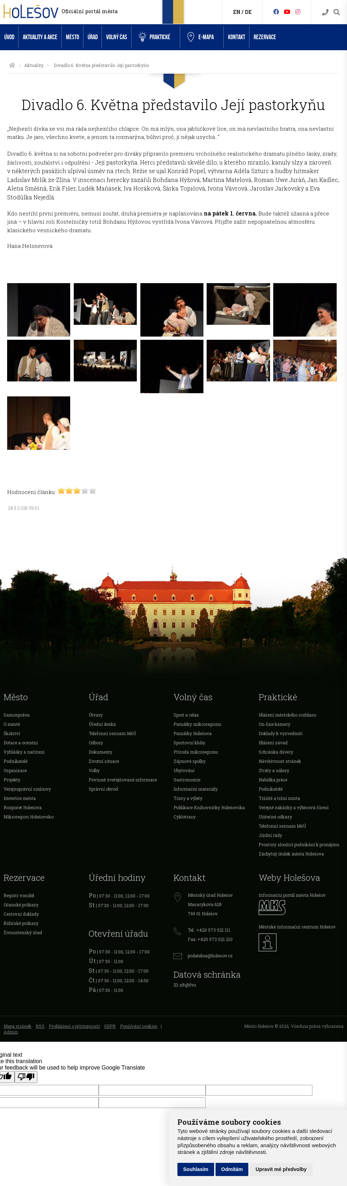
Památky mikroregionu (197, 724)
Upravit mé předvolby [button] (280, 1169)
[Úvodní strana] (12, 65)
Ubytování (184, 770)
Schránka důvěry (276, 752)
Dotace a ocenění (21, 742)
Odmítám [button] (232, 1169)
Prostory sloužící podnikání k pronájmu (299, 844)
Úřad (93, 37)
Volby (94, 770)
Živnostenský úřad (23, 932)
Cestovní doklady (21, 914)
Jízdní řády (270, 835)
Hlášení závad (273, 742)
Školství (12, 733)
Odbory (96, 742)
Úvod (9, 37)
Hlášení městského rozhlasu (287, 715)
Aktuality (33, 65)
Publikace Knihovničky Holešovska (209, 807)
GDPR (110, 1026)
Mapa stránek (17, 1026)
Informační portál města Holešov (292, 895)
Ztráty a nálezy (274, 770)
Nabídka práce (273, 779)
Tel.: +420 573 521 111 (209, 930)
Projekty (12, 779)
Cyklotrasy (185, 817)
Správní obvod (103, 789)
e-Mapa (200, 37)
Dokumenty (100, 752)
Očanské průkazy (21, 904)
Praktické (154, 37)
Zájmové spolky (190, 761)
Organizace (15, 770)
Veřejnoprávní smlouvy (27, 789)
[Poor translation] (26, 1077)
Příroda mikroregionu (196, 752)
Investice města (20, 798)
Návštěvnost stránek (280, 761)
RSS (40, 1026)
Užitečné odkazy (275, 817)
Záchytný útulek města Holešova (291, 854)
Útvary (96, 715)
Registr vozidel (19, 895)
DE (248, 12)
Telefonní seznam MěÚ (112, 733)
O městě (12, 724)
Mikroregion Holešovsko (28, 817)
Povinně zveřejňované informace (123, 779)
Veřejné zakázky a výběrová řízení (293, 807)
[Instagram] (298, 11)
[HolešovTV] (287, 11)
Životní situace (104, 761)
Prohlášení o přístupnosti (74, 1026)
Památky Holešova (193, 733)
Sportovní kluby (189, 742)
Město (72, 37)
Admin (11, 1032)
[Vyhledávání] (336, 12)
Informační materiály (196, 789)
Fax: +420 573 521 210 (210, 939)
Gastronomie (187, 779)
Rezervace (265, 37)
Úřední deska (102, 724)
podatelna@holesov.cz (210, 955)
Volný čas (116, 37)
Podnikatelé (15, 761)
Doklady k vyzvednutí (280, 733)
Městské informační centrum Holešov (297, 927)
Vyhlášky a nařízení (24, 752)
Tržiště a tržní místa (279, 798)
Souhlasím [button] (195, 1169)
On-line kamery (274, 724)
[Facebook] (276, 11)
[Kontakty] (325, 12)
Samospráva (17, 715)
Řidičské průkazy (21, 923)
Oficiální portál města (90, 11)
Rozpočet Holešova (23, 807)
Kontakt (236, 37)
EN (236, 12)
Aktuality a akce (40, 37)
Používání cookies (138, 1026)
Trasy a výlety (188, 798)
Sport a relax (186, 715)
